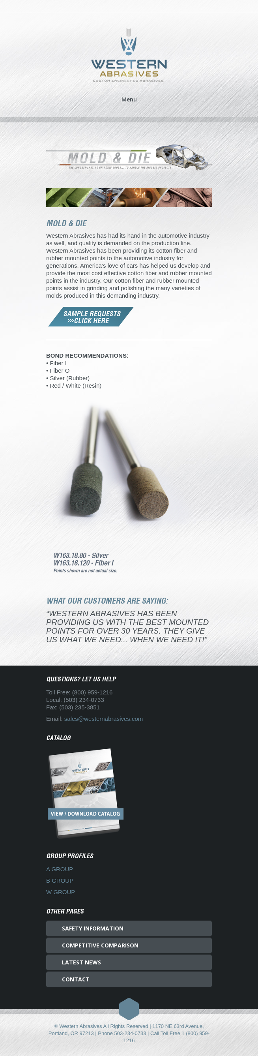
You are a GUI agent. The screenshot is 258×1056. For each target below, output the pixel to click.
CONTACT (76, 979)
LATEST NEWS (81, 962)
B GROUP (59, 880)
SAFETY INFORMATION (92, 928)
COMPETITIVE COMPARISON (100, 945)
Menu (129, 99)
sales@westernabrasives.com (103, 718)
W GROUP (60, 892)
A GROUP (59, 869)
